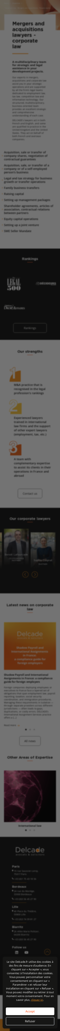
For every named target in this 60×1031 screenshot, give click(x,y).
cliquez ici (37, 1000)
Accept (30, 1011)
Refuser (30, 1021)
